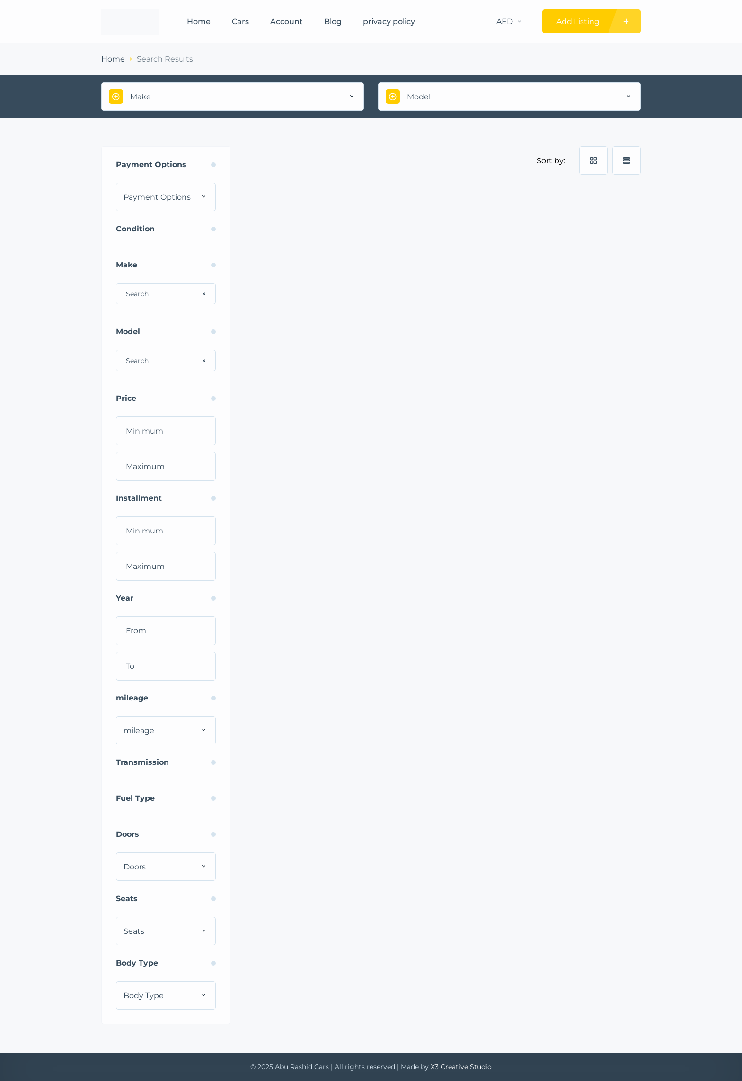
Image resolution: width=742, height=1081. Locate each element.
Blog (333, 21)
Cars (240, 21)
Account (286, 21)
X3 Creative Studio (461, 1067)
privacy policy (389, 21)
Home (199, 21)
